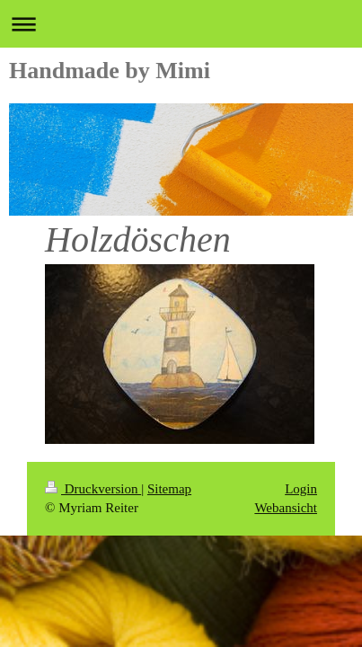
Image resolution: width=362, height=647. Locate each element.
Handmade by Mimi (109, 71)
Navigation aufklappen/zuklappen (181, 23)
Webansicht (285, 508)
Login (301, 489)
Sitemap (169, 489)
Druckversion (93, 489)
